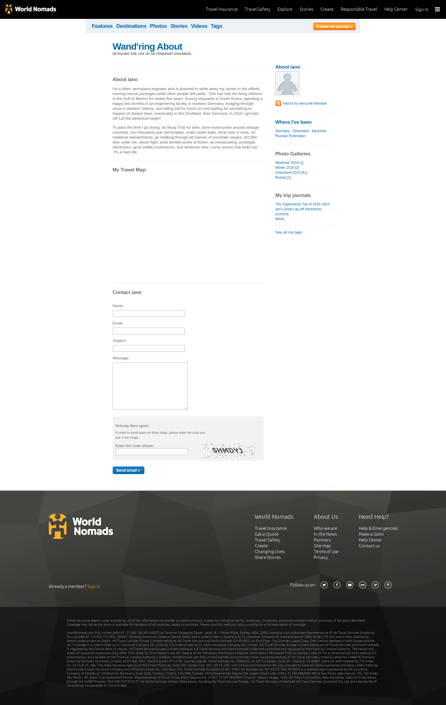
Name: (120, 306)
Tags (216, 26)
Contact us (369, 545)
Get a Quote (267, 534)
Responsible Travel (359, 9)
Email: (119, 323)
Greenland (301, 131)
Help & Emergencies (378, 528)
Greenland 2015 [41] (291, 173)
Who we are (325, 528)
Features (102, 26)
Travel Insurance (222, 9)
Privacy (321, 557)
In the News (325, 534)
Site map (322, 545)
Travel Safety (257, 9)
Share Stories (268, 557)
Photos (158, 26)
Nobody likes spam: (134, 426)
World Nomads (30, 9)
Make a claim (371, 534)
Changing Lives (269, 551)
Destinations (131, 26)
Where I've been (293, 122)
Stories (306, 9)
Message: (122, 358)
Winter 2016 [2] (287, 168)
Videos (199, 26)
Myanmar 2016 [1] (289, 163)
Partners (322, 539)
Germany (282, 131)
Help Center (396, 9)
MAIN (279, 219)
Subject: (121, 340)
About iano (287, 67)
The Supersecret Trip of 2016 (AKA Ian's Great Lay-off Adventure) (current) (302, 209)
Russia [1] (283, 177)
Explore (284, 9)
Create (327, 9)
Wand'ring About (147, 46)
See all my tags (288, 232)
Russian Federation (290, 136)
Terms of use (326, 551)
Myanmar (319, 131)
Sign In (422, 9)
